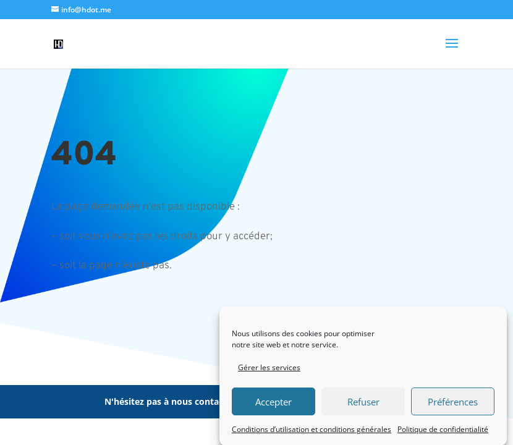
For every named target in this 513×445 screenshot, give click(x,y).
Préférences (453, 405)
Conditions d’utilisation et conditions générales (311, 432)
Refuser (363, 405)
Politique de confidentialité (442, 432)
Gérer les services (269, 371)
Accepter (273, 405)
